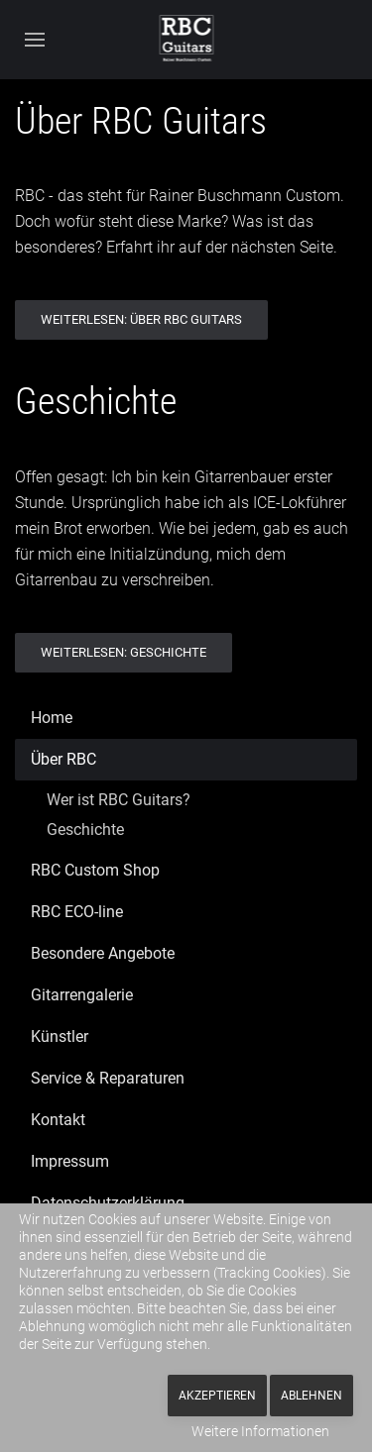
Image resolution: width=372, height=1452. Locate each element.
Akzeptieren (217, 1395)
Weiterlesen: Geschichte (123, 652)
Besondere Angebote (103, 953)
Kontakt (58, 1119)
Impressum (70, 1161)
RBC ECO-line (77, 911)
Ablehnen (311, 1395)
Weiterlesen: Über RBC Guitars (141, 319)
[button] (34, 39)
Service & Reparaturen (108, 1078)
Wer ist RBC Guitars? (118, 799)
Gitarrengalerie (82, 994)
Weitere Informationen (260, 1431)
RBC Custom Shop (95, 870)
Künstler (59, 1036)
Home (51, 717)
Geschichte (96, 401)
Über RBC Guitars (141, 121)
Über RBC (63, 759)
